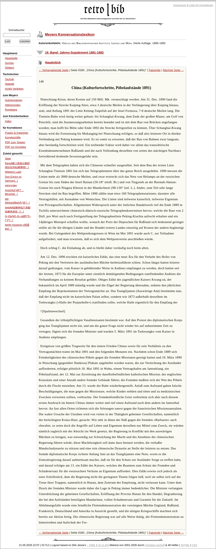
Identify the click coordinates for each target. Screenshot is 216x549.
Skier (8, 158)
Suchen (9, 63)
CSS (194, 545)
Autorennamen (13, 100)
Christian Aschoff (155, 545)
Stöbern (9, 67)
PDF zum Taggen (15, 142)
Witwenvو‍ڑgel (13, 171)
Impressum (179, 5)
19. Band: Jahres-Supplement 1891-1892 (74, 52)
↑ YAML (91, 545)
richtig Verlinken (14, 88)
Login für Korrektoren (200, 5)
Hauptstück (53, 62)
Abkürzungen (12, 105)
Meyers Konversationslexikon (69, 34)
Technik (9, 79)
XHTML (185, 545)
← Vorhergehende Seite (54, 70)
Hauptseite (11, 58)
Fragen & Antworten (16, 132)
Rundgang (11, 109)
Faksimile (155, 70)
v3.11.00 (103, 545)
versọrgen (11, 185)
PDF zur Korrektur (15, 147)
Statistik (9, 83)
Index (8, 121)
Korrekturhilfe (12, 137)
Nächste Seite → (173, 70)
